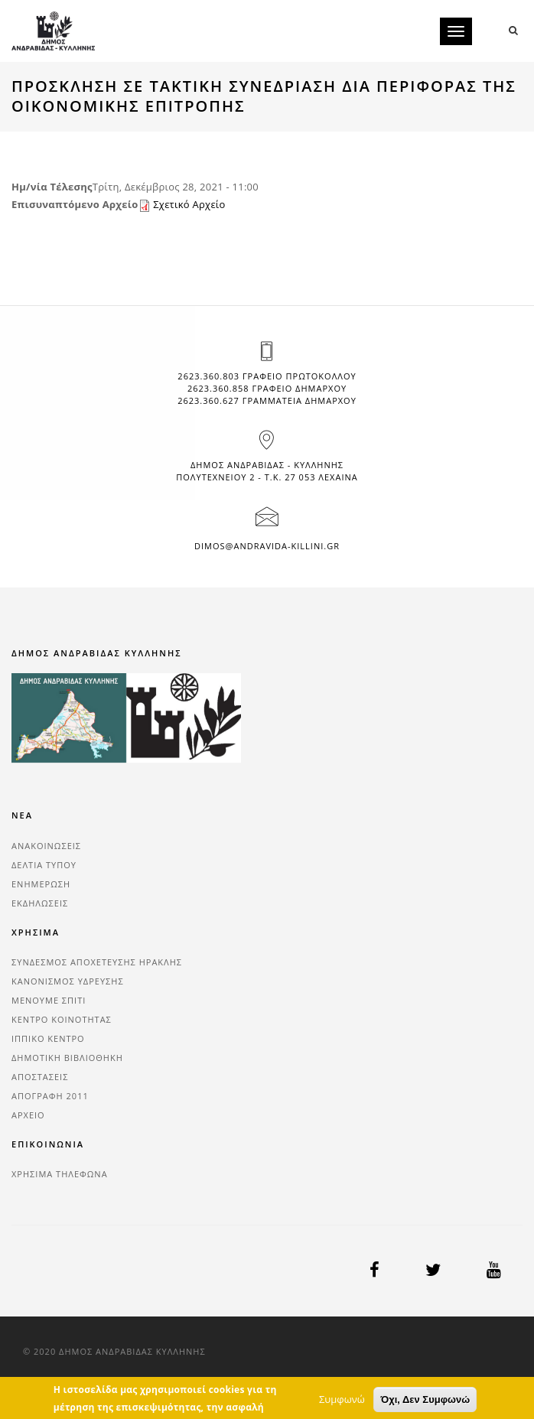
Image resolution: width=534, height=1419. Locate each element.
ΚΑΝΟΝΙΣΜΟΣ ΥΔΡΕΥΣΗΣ (67, 981)
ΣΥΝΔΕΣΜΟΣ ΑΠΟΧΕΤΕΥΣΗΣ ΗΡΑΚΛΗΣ (96, 962)
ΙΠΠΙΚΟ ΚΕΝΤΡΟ (48, 1038)
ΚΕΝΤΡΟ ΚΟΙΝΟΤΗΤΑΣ (61, 1019)
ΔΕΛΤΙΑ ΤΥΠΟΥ (44, 865)
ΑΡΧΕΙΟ (28, 1115)
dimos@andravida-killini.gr (267, 546)
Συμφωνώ (342, 1409)
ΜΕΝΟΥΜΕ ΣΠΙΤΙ (48, 1000)
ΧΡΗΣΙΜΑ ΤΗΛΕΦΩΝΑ (59, 1174)
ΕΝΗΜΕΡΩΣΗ (40, 884)
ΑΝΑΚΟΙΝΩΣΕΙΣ (46, 845)
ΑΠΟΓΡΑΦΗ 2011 (50, 1096)
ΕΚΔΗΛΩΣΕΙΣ (39, 903)
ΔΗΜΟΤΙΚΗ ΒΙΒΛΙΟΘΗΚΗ (67, 1057)
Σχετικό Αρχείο (189, 204)
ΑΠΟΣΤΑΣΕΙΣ (39, 1076)
